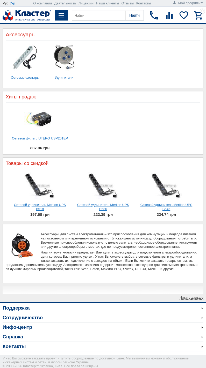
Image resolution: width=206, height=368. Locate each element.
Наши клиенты (107, 3)
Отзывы (128, 3)
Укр (12, 3)
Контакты (143, 3)
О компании (42, 3)
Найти (134, 15)
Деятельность (65, 3)
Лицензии (86, 3)
